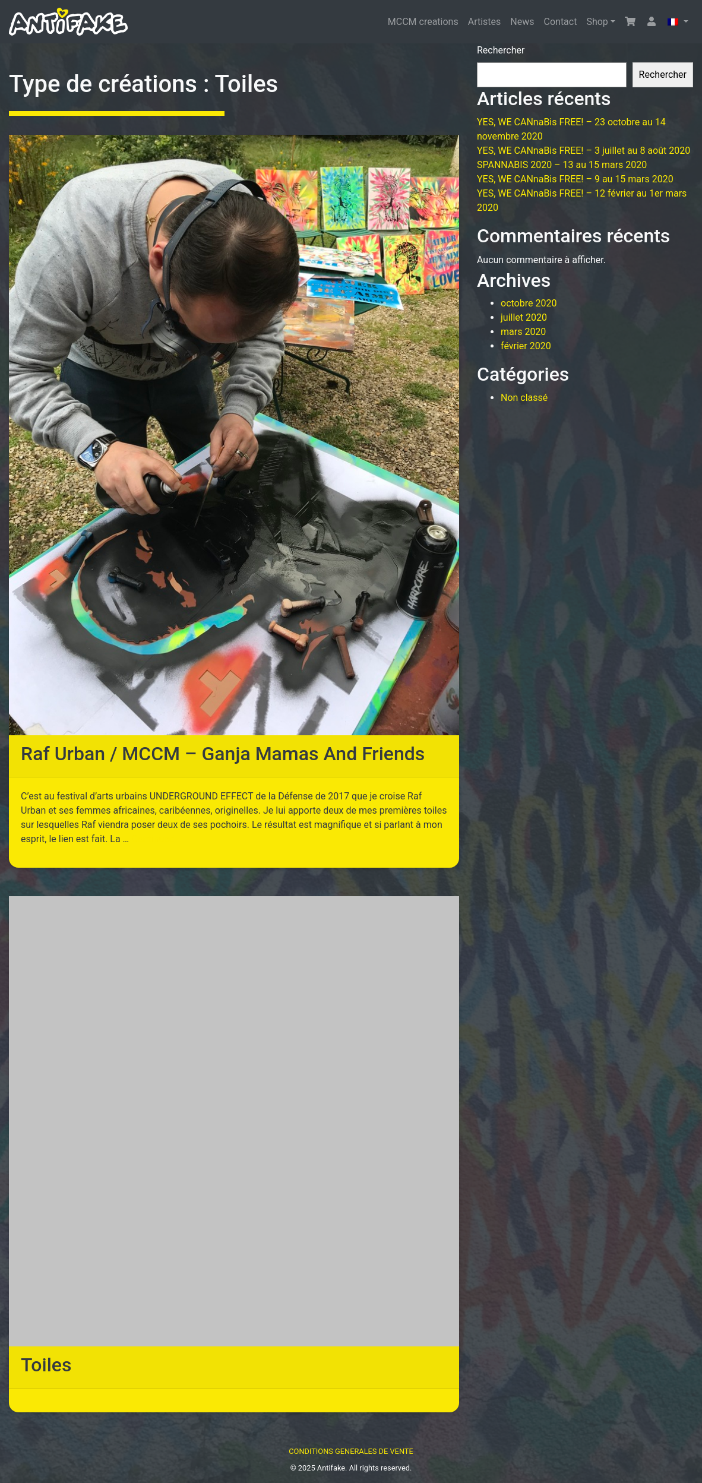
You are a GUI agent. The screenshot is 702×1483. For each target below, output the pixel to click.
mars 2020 (523, 331)
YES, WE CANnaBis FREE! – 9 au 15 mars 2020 (575, 179)
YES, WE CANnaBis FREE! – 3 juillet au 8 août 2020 (583, 150)
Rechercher (500, 50)
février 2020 (526, 346)
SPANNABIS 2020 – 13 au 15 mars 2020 (562, 164)
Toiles (46, 1365)
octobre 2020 (528, 303)
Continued (153, 839)
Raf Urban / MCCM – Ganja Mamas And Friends (223, 753)
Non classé (524, 397)
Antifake (331, 1467)
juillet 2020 (524, 317)
